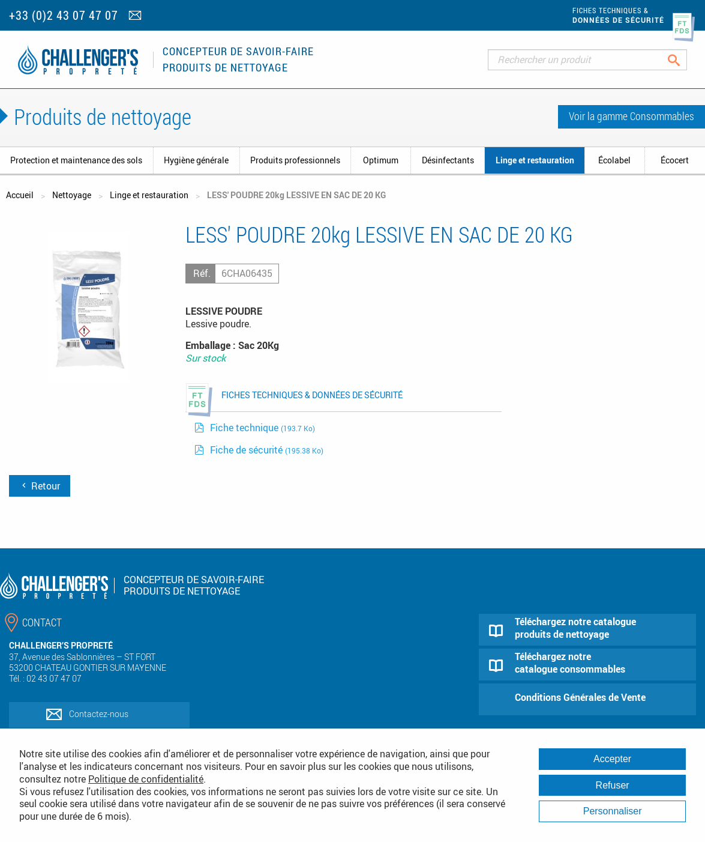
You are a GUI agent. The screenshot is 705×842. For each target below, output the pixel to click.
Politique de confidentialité (145, 779)
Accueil (20, 195)
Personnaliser (612, 811)
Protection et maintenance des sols (76, 160)
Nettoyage (71, 195)
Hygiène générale (196, 160)
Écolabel (614, 160)
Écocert (675, 160)
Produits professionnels (295, 160)
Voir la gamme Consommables (631, 116)
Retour (39, 485)
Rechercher (683, 60)
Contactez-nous (98, 713)
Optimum (380, 160)
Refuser (612, 785)
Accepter (612, 759)
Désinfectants (448, 160)
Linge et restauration (535, 160)
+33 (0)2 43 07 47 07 (63, 15)
